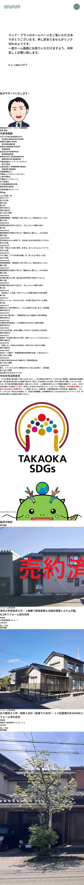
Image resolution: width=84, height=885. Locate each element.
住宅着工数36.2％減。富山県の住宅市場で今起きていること (22, 278)
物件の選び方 (5, 210)
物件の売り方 (5, 208)
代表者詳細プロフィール (9, 190)
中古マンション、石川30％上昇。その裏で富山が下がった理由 (23, 300)
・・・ (76, 7)
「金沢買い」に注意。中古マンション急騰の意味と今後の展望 (23, 293)
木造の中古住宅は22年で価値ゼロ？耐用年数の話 (18, 360)
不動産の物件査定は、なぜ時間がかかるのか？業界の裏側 (22, 323)
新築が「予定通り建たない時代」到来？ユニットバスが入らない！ (25, 338)
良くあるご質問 (6, 213)
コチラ (24, 65)
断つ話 (2, 205)
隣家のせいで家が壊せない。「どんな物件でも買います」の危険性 (25, 308)
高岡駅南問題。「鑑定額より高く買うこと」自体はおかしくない (24, 218)
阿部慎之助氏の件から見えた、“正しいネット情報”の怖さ (21, 225)
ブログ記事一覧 (6, 196)
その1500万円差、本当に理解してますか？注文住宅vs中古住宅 (23, 330)
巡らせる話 (4, 200)
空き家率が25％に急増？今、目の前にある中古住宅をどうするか (24, 240)
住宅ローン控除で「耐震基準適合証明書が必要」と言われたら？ (24, 353)
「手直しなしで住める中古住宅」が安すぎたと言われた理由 (22, 345)
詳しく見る (4, 626)
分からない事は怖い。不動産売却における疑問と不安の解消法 (23, 315)
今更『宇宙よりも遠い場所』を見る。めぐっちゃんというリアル (24, 248)
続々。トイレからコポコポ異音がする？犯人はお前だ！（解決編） (25, 368)
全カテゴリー (5, 198)
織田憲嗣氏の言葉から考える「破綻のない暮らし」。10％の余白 (24, 233)
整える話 (3, 203)
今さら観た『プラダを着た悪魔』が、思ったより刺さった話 (22, 255)
